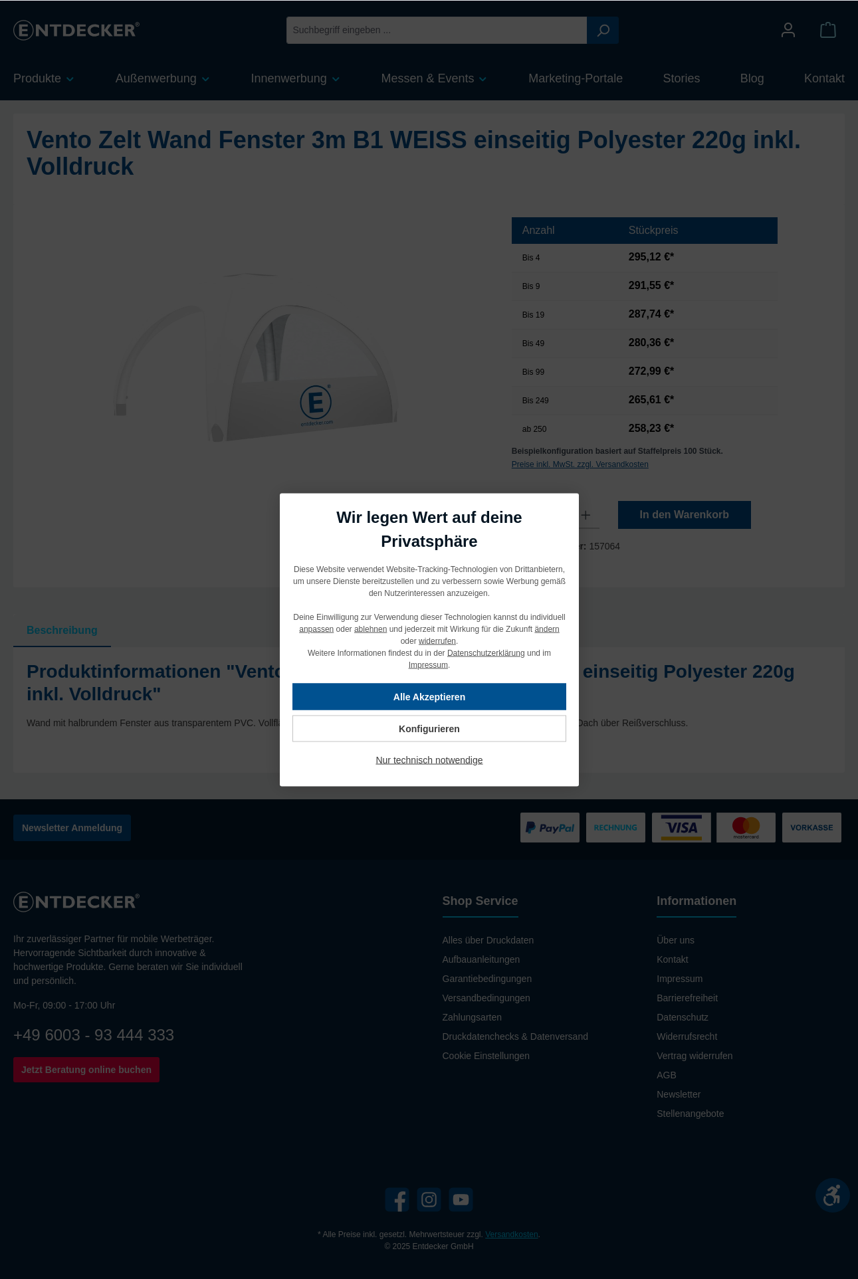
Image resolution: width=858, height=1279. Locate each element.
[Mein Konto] (788, 30)
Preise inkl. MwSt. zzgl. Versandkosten (580, 464)
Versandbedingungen (486, 998)
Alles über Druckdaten (488, 940)
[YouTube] (461, 1200)
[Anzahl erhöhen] (585, 515)
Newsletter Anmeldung (72, 828)
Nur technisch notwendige (429, 759)
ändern (546, 628)
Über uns (676, 940)
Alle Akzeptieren (429, 696)
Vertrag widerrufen (694, 1055)
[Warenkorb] (828, 30)
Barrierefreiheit (687, 998)
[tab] (62, 630)
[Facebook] (397, 1200)
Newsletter (678, 1094)
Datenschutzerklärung (485, 652)
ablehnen (370, 628)
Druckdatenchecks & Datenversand (515, 1036)
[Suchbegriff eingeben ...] (437, 30)
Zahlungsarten (472, 1017)
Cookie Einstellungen (486, 1055)
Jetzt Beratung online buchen (86, 1069)
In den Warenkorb (684, 514)
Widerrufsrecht (687, 1036)
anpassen (316, 628)
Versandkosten (511, 1234)
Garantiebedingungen (487, 978)
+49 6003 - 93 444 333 (93, 1035)
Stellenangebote (690, 1113)
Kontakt (672, 959)
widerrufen (436, 640)
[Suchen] (603, 30)
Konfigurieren (429, 728)
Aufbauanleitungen (481, 959)
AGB (667, 1075)
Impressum (679, 978)
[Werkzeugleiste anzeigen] (832, 1195)
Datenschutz (682, 1017)
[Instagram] (429, 1200)
